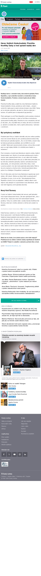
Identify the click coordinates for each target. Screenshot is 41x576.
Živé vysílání (5, 532)
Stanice (3, 521)
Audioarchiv (30, 9)
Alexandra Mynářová (11, 316)
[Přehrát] (4, 82)
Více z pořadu (6, 389)
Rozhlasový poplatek (27, 529)
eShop (3, 524)
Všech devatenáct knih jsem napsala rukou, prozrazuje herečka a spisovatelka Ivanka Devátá (23, 418)
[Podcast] (34, 78)
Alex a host (4, 50)
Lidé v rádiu (24, 521)
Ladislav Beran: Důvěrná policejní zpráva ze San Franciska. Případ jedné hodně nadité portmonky (23, 350)
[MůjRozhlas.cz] (37, 53)
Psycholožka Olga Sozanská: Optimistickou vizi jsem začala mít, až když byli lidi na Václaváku (23, 402)
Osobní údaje (11, 571)
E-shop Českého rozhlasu (11, 426)
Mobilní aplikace (6, 539)
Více (35, 19)
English (28, 571)
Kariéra (23, 524)
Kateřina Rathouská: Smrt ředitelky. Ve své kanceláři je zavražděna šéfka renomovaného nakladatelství (24, 374)
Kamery (38, 9)
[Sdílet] (38, 78)
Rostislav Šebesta (19, 77)
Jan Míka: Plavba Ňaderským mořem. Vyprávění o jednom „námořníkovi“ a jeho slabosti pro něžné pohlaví (22, 358)
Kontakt (23, 526)
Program (22, 9)
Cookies (3, 571)
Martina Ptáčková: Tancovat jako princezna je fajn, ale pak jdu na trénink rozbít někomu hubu (24, 410)
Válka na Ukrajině (6, 516)
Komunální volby (6, 519)
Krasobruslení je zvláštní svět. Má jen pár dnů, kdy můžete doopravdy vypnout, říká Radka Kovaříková (22, 393)
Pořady (17, 19)
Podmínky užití (21, 571)
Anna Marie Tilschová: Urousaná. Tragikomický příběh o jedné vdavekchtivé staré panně (23, 366)
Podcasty (4, 537)
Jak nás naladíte (26, 516)
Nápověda (24, 519)
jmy (20, 316)
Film (2, 19)
